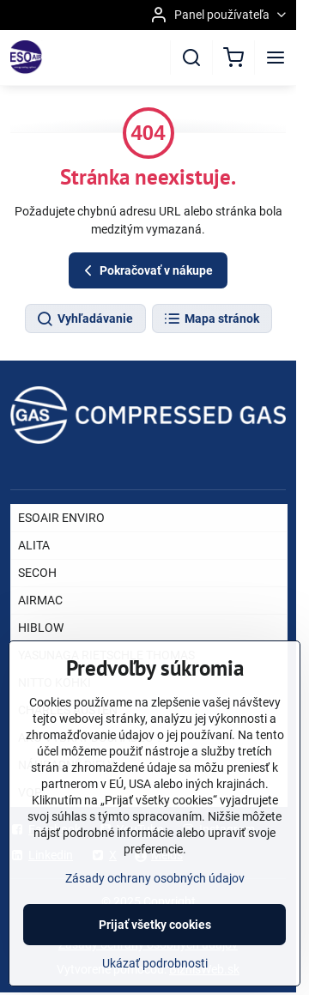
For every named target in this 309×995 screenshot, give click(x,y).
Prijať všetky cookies (155, 945)
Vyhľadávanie (84, 319)
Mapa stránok (211, 319)
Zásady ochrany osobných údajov (155, 899)
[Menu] (275, 57)
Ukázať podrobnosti (155, 984)
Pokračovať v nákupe (146, 271)
